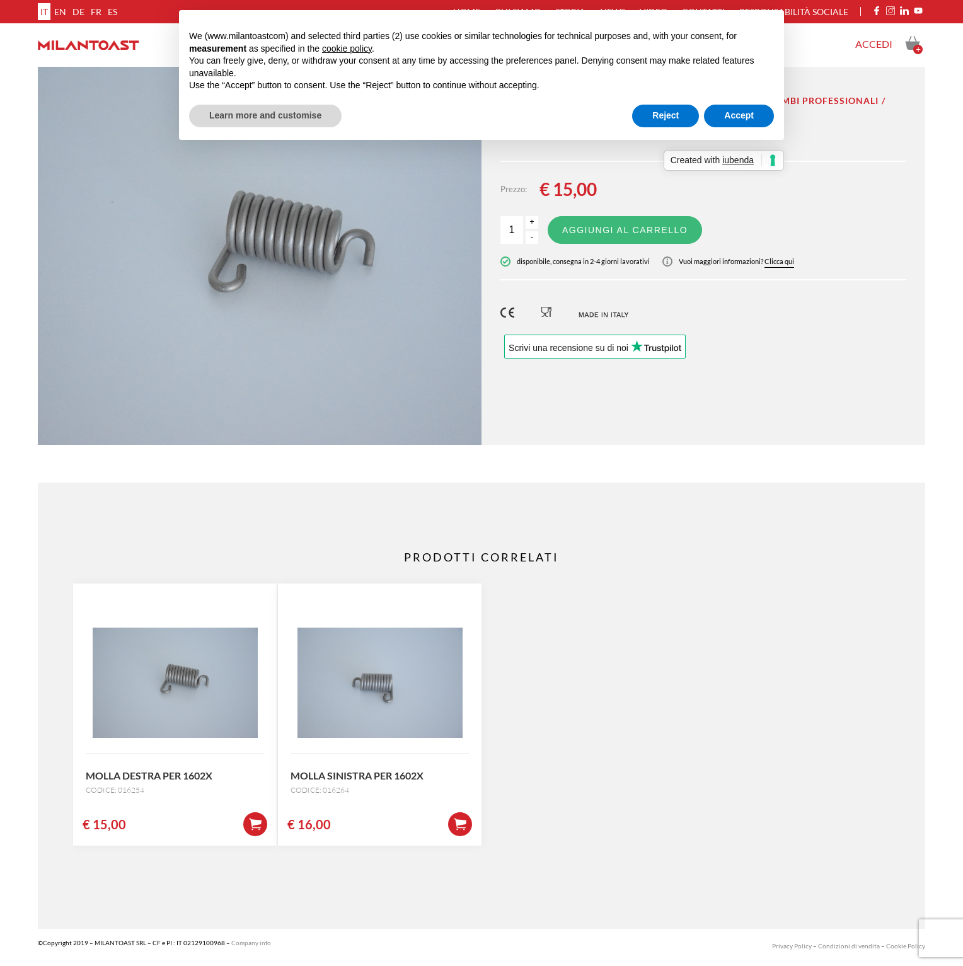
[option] (259, 256)
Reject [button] (665, 115)
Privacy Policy (792, 946)
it (44, 11)
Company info (251, 942)
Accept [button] (739, 115)
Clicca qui (779, 261)
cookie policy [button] (347, 48)
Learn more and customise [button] (265, 115)
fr (96, 11)
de (78, 11)
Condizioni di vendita (849, 946)
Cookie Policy (905, 946)
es (112, 11)
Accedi (873, 44)
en (60, 11)
